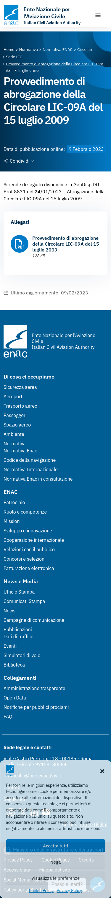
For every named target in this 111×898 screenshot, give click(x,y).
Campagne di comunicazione (34, 620)
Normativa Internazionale (31, 469)
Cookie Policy (41, 890)
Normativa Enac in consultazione (38, 479)
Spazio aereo (17, 425)
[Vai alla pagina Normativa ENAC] (58, 49)
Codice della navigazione (30, 460)
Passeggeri (15, 415)
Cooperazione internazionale (34, 540)
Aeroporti (14, 396)
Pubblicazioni (18, 629)
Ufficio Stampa (19, 592)
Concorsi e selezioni (25, 559)
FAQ (8, 716)
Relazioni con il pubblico (29, 549)
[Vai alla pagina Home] (9, 49)
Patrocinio (14, 502)
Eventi (10, 646)
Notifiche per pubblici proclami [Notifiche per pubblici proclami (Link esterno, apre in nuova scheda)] (36, 707)
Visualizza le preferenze (55, 878)
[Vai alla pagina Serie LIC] (14, 56)
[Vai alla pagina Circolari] (84, 49)
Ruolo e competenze (25, 512)
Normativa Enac (20, 451)
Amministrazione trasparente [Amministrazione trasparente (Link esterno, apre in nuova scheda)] (34, 688)
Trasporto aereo (20, 406)
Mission (12, 521)
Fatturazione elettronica (29, 568)
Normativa (15, 443)
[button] (102, 771)
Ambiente (14, 434)
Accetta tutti (55, 846)
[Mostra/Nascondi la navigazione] (98, 15)
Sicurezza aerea (20, 387)
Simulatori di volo (22, 655)
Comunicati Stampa (24, 601)
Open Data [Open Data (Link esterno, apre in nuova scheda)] (15, 698)
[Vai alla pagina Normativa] (28, 49)
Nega (55, 862)
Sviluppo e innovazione (28, 531)
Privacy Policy (69, 890)
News (9, 611)
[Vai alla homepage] (46, 15)
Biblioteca (14, 665)
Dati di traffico (18, 636)
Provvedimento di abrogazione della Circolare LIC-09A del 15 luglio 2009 (65, 244)
